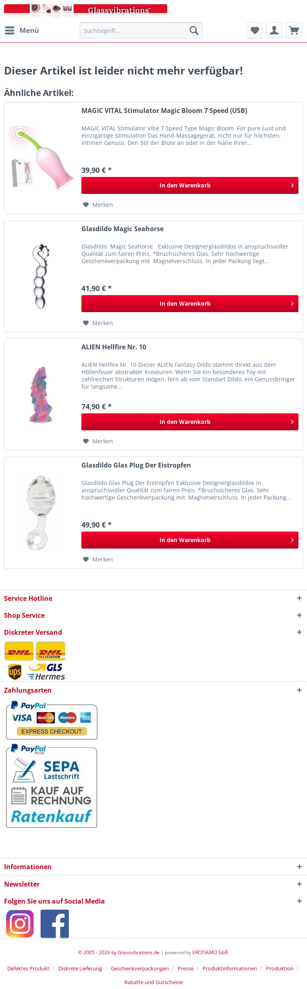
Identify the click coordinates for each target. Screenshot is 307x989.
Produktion (280, 968)
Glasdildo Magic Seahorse (122, 229)
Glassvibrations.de (139, 952)
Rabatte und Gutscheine (153, 982)
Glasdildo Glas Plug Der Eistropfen (136, 465)
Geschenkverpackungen (140, 968)
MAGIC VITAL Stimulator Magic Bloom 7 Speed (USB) (164, 110)
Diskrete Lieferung (80, 968)
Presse (186, 968)
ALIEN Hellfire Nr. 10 (113, 347)
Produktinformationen (230, 968)
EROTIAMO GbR (210, 952)
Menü (22, 29)
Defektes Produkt (28, 968)
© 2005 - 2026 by (98, 952)
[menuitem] (21, 30)
